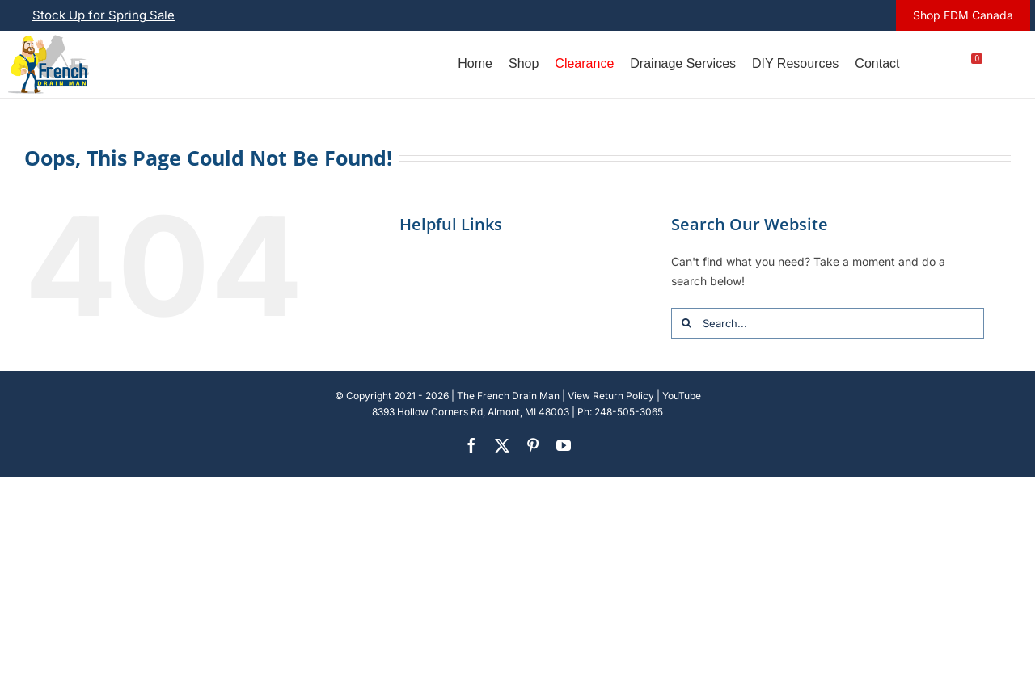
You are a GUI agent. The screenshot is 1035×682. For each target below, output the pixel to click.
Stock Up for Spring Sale (103, 15)
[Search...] (827, 323)
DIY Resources (795, 63)
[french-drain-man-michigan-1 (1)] (48, 40)
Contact (877, 63)
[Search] (686, 323)
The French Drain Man (508, 395)
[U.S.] (1007, 64)
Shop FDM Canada (963, 15)
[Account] (923, 64)
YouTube (681, 395)
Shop (524, 63)
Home (475, 63)
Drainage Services (683, 63)
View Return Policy (611, 395)
